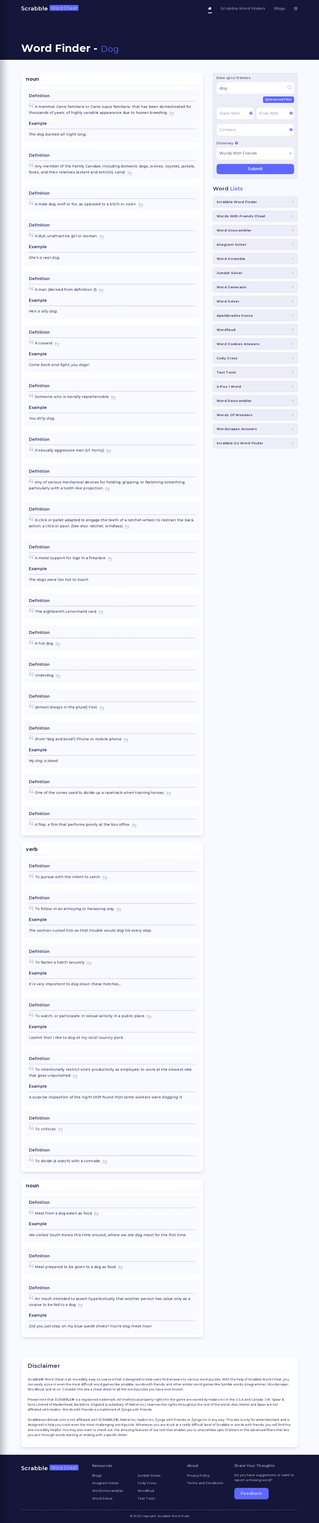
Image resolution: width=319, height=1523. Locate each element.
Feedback (251, 1494)
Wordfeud (226, 329)
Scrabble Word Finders (243, 8)
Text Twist (226, 372)
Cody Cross (227, 358)
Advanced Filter (279, 99)
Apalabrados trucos (235, 315)
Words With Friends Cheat (241, 216)
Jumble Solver (230, 273)
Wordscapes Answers (237, 429)
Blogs (279, 8)
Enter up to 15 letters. (234, 78)
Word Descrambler (234, 400)
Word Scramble (231, 259)
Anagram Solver (231, 244)
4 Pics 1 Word (229, 386)
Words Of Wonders (234, 415)
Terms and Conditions (205, 1483)
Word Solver (228, 301)
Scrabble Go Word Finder (240, 443)
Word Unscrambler (234, 230)
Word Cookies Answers (238, 344)
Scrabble (50, 8)
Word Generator (232, 287)
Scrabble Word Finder (237, 202)
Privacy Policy (198, 1475)
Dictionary (227, 143)
